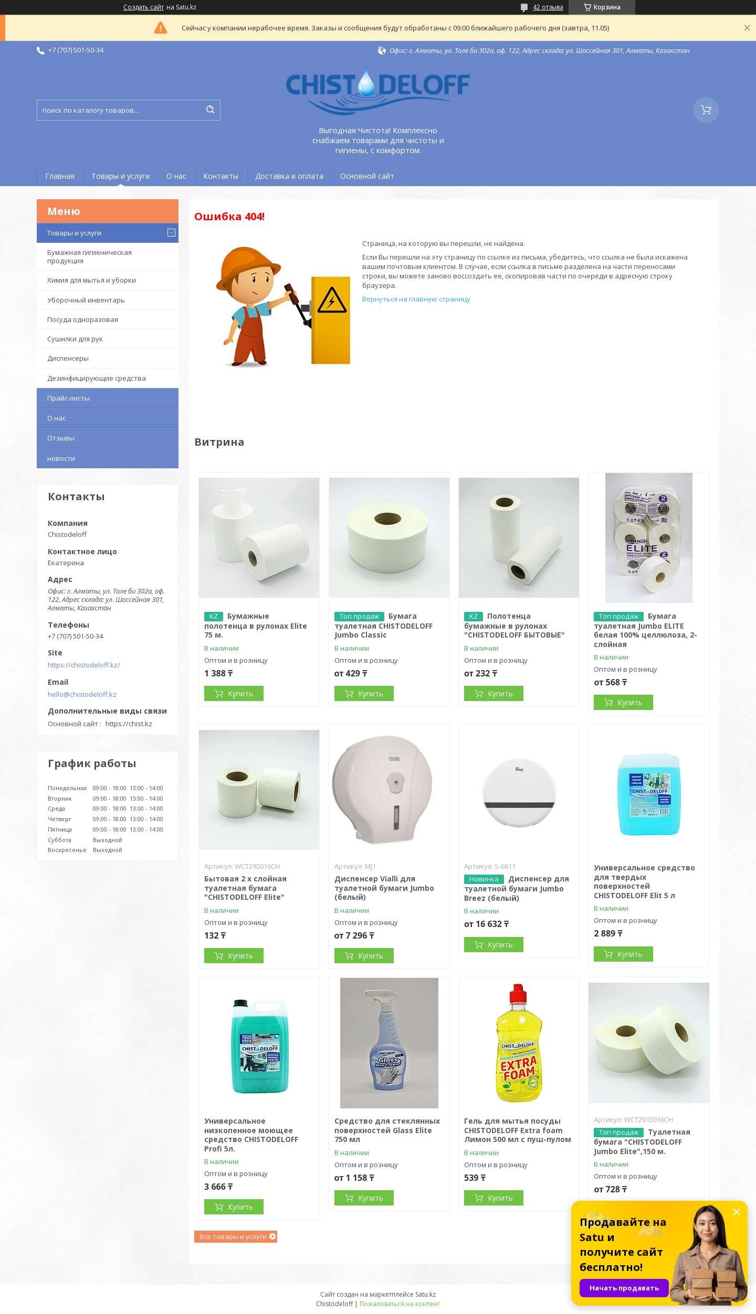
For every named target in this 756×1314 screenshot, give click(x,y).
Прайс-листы (68, 398)
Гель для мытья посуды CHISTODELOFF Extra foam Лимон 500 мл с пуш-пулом (517, 1130)
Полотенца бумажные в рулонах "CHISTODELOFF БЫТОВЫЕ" (514, 625)
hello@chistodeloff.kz (82, 694)
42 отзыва (548, 7)
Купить (240, 693)
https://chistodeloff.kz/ (84, 665)
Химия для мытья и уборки (91, 280)
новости (61, 458)
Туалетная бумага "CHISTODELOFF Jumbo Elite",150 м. (642, 1141)
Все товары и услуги (233, 1236)
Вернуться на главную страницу (416, 299)
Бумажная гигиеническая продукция (89, 256)
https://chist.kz (129, 723)
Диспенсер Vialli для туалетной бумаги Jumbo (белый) (384, 888)
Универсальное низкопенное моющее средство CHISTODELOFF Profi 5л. (251, 1135)
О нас (176, 176)
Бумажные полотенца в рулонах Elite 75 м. (255, 625)
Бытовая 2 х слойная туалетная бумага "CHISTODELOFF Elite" (245, 888)
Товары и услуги (120, 176)
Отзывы (61, 438)
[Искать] (210, 110)
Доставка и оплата (289, 176)
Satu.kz (425, 1294)
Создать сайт (143, 7)
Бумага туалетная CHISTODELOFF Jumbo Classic (383, 625)
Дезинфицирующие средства (96, 378)
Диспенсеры (68, 358)
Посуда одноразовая (82, 319)
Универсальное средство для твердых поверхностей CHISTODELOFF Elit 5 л (644, 881)
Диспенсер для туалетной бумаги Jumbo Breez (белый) (516, 888)
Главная (60, 176)
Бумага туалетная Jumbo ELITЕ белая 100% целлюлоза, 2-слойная (645, 630)
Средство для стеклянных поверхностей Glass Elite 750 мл (387, 1130)
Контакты (220, 176)
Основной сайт (367, 176)
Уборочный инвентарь (86, 300)
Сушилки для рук (75, 338)
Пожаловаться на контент (400, 1303)
